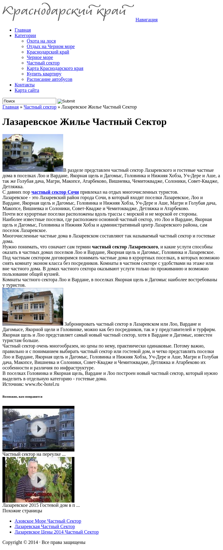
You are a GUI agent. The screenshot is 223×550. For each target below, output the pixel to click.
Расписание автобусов (49, 79)
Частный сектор (43, 62)
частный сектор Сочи (55, 192)
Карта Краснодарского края (55, 68)
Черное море (40, 57)
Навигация (147, 19)
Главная (10, 106)
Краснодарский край (48, 51)
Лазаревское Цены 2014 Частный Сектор (57, 531)
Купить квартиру (44, 73)
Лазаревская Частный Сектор (45, 526)
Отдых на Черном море (51, 46)
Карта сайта (27, 90)
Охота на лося (41, 40)
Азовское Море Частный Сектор (48, 521)
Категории (25, 35)
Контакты (25, 84)
